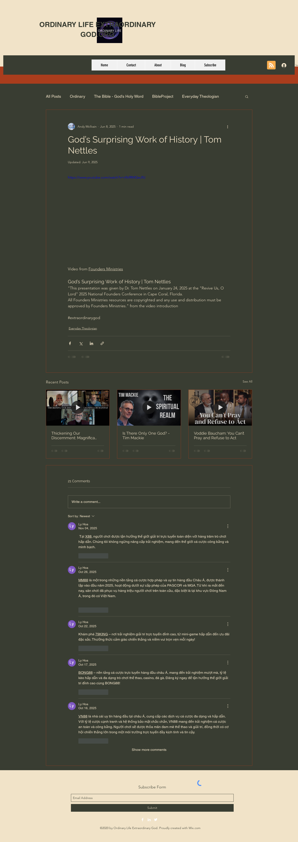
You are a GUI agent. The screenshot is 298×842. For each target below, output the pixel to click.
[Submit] (152, 808)
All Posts (53, 96)
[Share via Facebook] (70, 343)
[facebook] (142, 819)
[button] (247, 96)
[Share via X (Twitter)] (81, 343)
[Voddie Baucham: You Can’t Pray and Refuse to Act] (220, 407)
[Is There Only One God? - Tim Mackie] (149, 407)
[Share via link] (102, 343)
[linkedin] (149, 819)
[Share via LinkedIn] (91, 343)
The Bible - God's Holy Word (118, 96)
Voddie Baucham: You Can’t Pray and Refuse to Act (219, 435)
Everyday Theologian (200, 96)
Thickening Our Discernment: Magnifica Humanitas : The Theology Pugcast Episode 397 (75, 435)
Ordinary (77, 96)
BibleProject (162, 96)
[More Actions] (227, 526)
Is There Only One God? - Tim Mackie (146, 435)
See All (247, 381)
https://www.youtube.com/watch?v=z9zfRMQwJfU (106, 177)
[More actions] (227, 126)
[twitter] (156, 819)
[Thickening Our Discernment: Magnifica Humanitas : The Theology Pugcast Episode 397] (78, 407)
